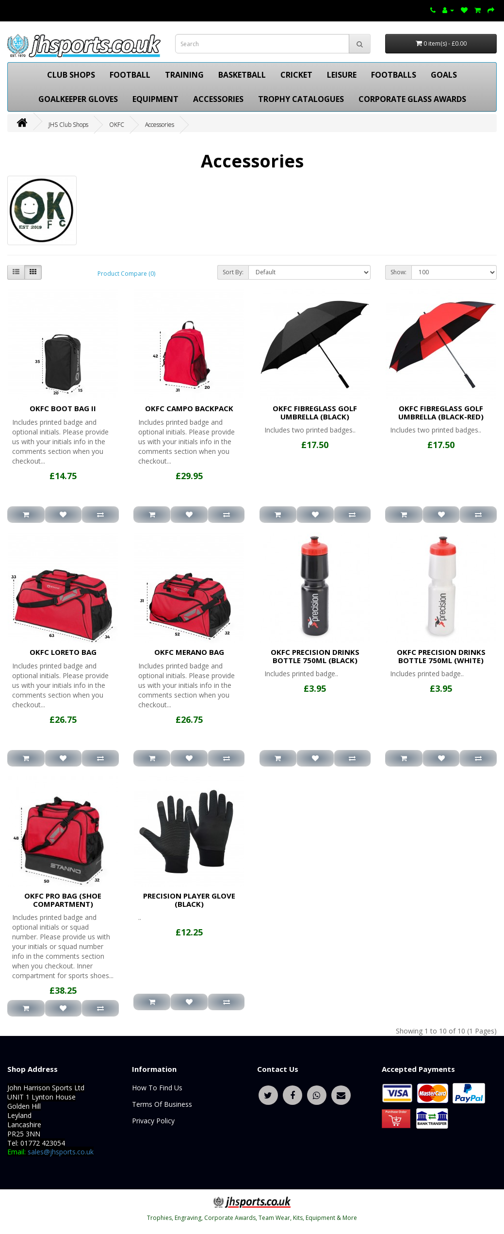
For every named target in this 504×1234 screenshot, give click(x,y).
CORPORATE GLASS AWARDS (412, 99)
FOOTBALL (130, 74)
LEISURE (342, 74)
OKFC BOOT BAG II (63, 408)
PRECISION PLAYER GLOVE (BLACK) (189, 900)
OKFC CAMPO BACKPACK (189, 408)
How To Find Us (157, 1087)
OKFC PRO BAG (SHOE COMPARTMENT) (62, 900)
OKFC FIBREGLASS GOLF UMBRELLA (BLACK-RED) (441, 412)
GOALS (444, 74)
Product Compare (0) (126, 273)
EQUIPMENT (155, 99)
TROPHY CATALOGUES (301, 99)
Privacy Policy (153, 1120)
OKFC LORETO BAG (63, 652)
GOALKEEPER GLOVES (78, 99)
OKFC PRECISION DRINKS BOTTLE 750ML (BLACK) (315, 656)
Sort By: (233, 272)
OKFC (116, 124)
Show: (398, 272)
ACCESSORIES (218, 99)
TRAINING (184, 74)
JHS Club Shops (68, 124)
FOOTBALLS (393, 74)
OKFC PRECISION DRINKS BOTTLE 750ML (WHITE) (441, 656)
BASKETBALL (242, 74)
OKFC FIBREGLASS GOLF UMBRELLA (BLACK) (315, 412)
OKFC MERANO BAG (189, 652)
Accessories (159, 124)
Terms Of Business (162, 1104)
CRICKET (296, 74)
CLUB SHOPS (71, 74)
